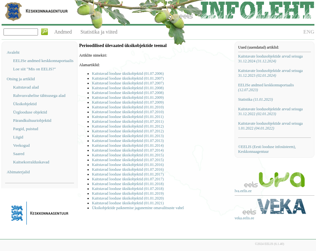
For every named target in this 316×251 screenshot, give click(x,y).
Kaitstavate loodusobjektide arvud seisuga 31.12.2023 (270, 73)
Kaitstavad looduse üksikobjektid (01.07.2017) (128, 179)
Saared (18, 153)
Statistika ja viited (98, 32)
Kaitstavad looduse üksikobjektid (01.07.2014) (128, 150)
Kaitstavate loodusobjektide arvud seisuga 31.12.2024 (270, 58)
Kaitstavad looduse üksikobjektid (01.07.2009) (128, 102)
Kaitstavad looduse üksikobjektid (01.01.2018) (128, 184)
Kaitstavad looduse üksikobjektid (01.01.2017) (128, 174)
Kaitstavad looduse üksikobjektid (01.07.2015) (128, 160)
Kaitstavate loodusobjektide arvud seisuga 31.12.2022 (270, 111)
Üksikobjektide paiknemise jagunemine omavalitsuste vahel (138, 208)
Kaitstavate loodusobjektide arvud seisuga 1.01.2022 (270, 125)
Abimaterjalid (18, 171)
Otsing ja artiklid (21, 78)
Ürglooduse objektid (30, 112)
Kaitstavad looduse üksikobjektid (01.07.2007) (128, 83)
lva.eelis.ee (243, 191)
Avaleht (13, 52)
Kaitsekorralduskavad (31, 162)
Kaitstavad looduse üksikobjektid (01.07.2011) (128, 121)
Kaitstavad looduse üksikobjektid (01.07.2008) (128, 92)
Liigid (18, 137)
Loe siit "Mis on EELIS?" (34, 69)
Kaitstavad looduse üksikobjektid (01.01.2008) (128, 88)
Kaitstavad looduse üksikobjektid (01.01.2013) (128, 136)
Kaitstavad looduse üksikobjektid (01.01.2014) (128, 145)
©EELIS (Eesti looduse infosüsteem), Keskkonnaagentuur (267, 149)
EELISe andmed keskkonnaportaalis (43, 60)
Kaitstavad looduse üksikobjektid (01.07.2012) (128, 131)
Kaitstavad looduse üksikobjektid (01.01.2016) (128, 164)
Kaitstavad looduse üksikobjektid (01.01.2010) (128, 107)
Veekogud (21, 145)
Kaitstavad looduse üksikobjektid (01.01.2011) (128, 116)
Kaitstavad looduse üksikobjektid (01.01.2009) (128, 97)
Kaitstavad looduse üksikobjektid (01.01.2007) (128, 78)
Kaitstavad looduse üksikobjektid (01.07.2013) (128, 140)
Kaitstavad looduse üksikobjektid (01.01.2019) (128, 193)
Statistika (255, 99)
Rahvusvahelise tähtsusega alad (39, 95)
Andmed (63, 32)
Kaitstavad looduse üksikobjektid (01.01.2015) (128, 155)
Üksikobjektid (25, 103)
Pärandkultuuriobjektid (32, 120)
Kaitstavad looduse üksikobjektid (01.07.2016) (128, 169)
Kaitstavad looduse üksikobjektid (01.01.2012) (128, 126)
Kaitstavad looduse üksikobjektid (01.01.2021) (128, 203)
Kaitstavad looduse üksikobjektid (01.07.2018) (128, 188)
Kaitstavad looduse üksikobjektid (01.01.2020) (128, 198)
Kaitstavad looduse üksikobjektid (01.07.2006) (128, 73)
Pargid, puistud (25, 128)
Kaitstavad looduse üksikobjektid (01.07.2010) (128, 112)
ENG (308, 32)
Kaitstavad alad (26, 87)
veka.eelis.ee (244, 218)
